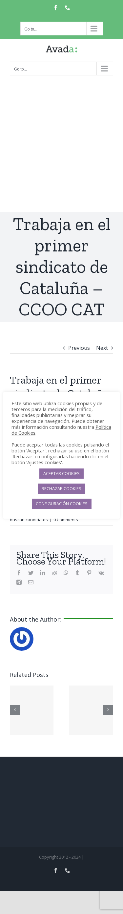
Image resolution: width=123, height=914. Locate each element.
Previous (79, 347)
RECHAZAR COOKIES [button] (61, 488)
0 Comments (65, 520)
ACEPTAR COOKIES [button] (61, 473)
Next (102, 347)
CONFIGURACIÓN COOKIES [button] (62, 504)
